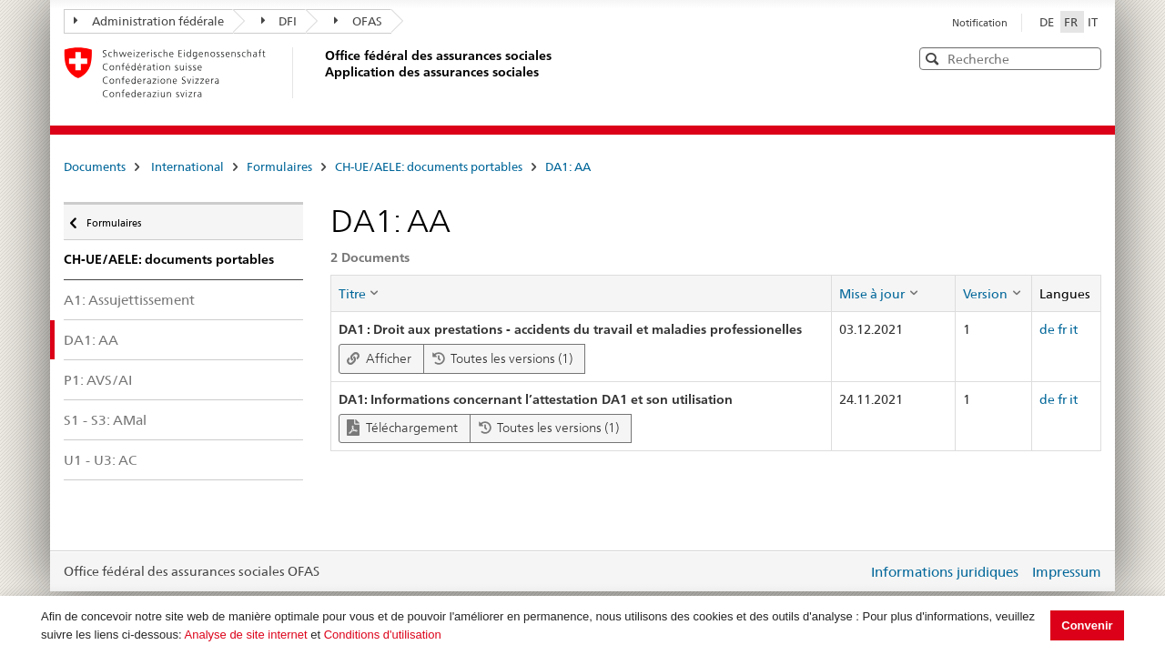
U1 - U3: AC (100, 460)
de (1047, 329)
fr (1062, 329)
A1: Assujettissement (129, 299)
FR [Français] (1072, 22)
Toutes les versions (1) (502, 358)
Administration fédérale (149, 21)
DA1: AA (568, 166)
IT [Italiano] (1093, 22)
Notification (980, 22)
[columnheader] (581, 293)
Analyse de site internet (246, 634)
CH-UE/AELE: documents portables (428, 166)
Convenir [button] (1086, 625)
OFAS (358, 21)
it (1073, 329)
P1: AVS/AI (98, 379)
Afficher (379, 358)
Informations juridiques (944, 571)
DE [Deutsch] (1048, 22)
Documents (95, 166)
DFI (279, 21)
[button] (1086, 57)
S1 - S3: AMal (105, 419)
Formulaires (279, 166)
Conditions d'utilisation (382, 634)
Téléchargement (402, 428)
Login (850, 571)
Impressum (1066, 571)
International (187, 166)
